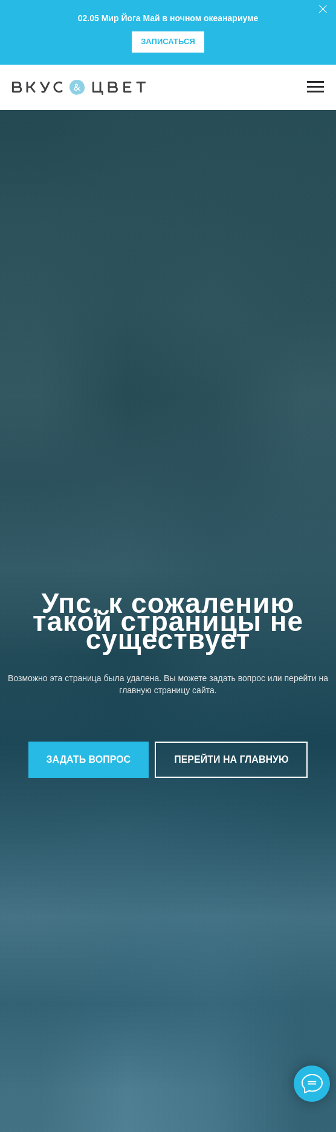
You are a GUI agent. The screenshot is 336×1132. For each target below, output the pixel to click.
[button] (88, 760)
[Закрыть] (323, 9)
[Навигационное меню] (315, 87)
